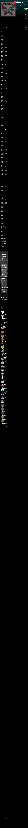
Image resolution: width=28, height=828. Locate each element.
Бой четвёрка (5, 275)
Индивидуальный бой (5, 290)
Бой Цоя (4, 279)
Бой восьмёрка (5, 270)
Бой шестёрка (5, 266)
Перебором (5, 287)
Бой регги (4, 284)
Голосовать (4, 294)
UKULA (19, 2)
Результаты (4, 297)
